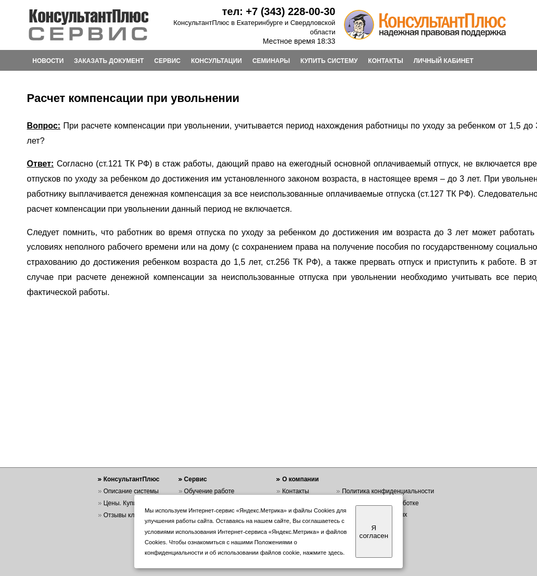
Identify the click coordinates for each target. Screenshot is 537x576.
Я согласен (374, 532)
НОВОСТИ (47, 61)
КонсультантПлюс (132, 479)
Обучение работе (209, 491)
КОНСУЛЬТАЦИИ (216, 61)
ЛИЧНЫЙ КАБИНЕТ (444, 61)
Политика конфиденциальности (388, 491)
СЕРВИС (167, 61)
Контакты (295, 491)
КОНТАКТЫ (385, 61)
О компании (300, 479)
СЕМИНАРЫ (271, 61)
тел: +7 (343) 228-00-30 (279, 11)
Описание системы (131, 491)
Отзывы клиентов (129, 515)
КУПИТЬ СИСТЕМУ (328, 61)
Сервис (195, 479)
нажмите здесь (323, 552)
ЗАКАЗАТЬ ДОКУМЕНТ (109, 61)
